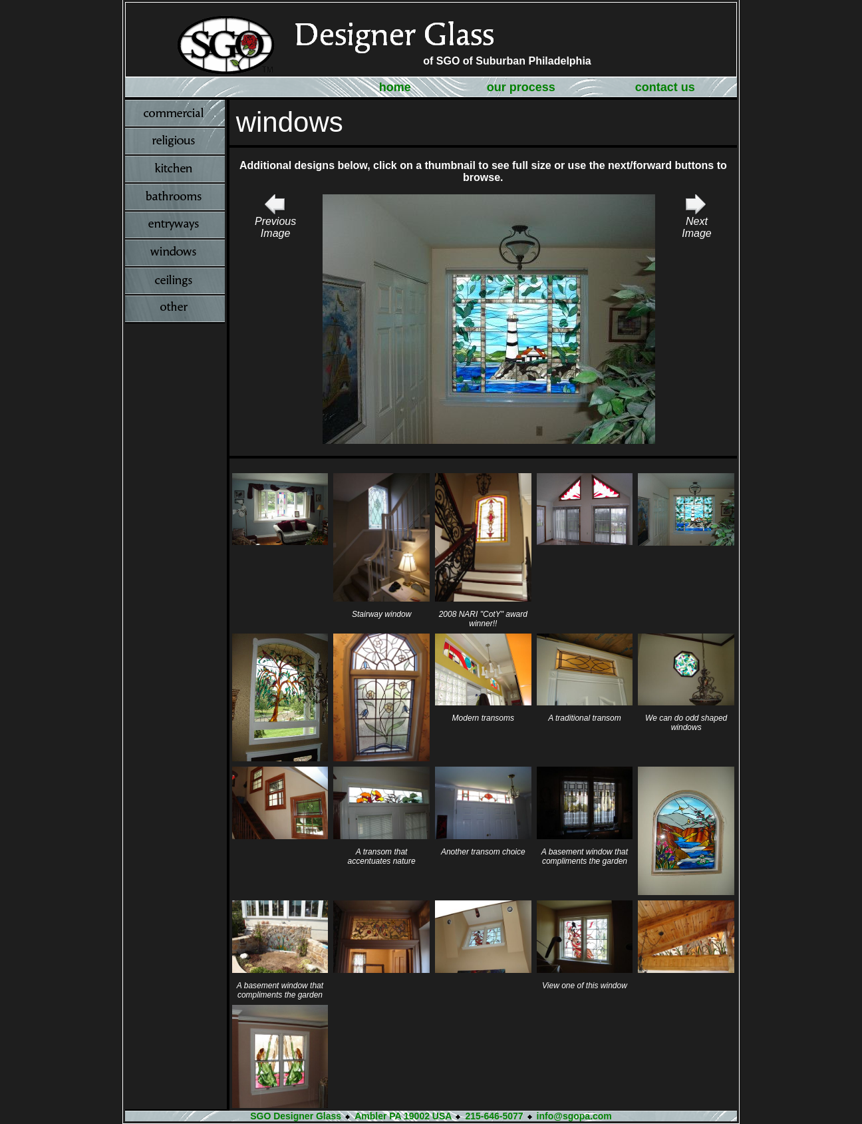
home (395, 87)
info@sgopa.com (574, 1116)
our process (521, 87)
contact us (665, 87)
